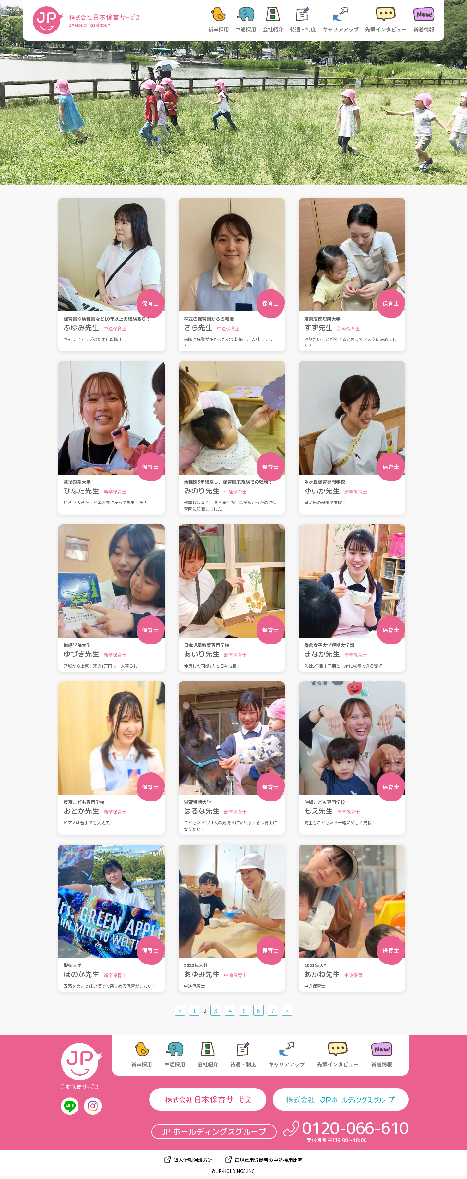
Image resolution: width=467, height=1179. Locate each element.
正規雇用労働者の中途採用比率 (268, 1159)
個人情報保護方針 (193, 1159)
